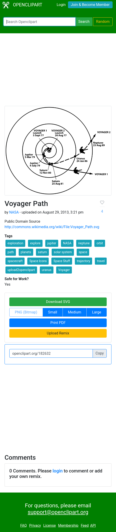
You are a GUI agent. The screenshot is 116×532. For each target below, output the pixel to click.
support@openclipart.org (58, 512)
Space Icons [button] (38, 261)
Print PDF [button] (58, 323)
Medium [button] (74, 312)
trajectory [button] (83, 261)
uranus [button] (46, 270)
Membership (68, 525)
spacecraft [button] (15, 261)
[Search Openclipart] (39, 21)
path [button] (11, 252)
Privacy (35, 525)
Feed (85, 525)
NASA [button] (67, 243)
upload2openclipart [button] (21, 270)
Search (83, 21)
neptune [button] (84, 243)
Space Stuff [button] (61, 261)
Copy (100, 353)
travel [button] (101, 261)
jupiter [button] (51, 243)
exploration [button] (15, 243)
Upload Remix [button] (58, 333)
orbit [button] (99, 243)
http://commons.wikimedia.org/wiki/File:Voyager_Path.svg (52, 227)
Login (61, 5)
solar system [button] (63, 252)
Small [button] (52, 312)
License (49, 525)
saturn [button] (42, 252)
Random (103, 21)
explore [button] (35, 243)
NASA (14, 212)
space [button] (83, 252)
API (93, 525)
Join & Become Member (90, 5)
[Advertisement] (58, 72)
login (58, 471)
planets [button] (26, 252)
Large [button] (96, 312)
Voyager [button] (64, 270)
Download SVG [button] (58, 302)
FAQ (23, 525)
